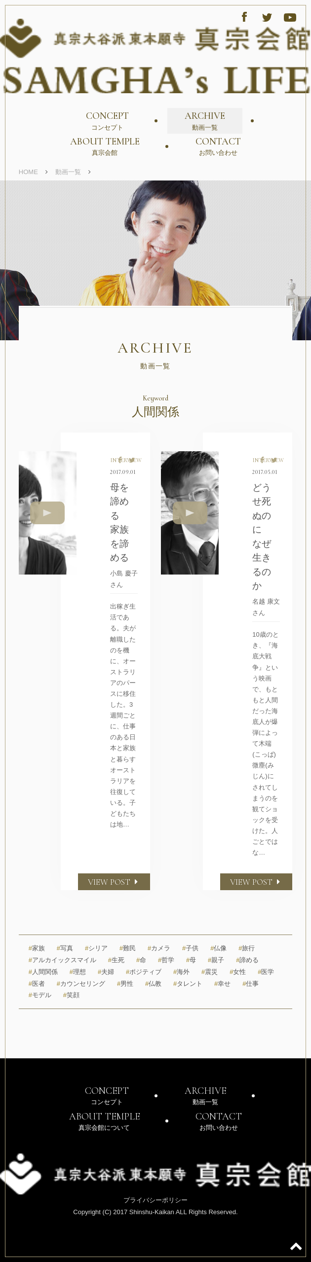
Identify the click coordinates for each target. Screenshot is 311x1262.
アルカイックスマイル (62, 960)
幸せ (222, 983)
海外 (181, 971)
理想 (78, 971)
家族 (37, 948)
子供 (190, 948)
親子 (216, 960)
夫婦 (106, 971)
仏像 (218, 948)
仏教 (153, 983)
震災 (209, 971)
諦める (247, 960)
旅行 (246, 948)
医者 (37, 983)
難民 (127, 948)
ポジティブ (143, 971)
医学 (266, 971)
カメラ (159, 948)
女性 (238, 971)
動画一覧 (68, 172)
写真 (65, 948)
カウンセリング (81, 983)
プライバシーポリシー (155, 1200)
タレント (187, 983)
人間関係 (43, 971)
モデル (40, 995)
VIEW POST (114, 882)
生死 (116, 960)
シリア (96, 948)
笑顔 (71, 995)
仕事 (250, 983)
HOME (28, 172)
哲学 (166, 960)
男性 (125, 983)
